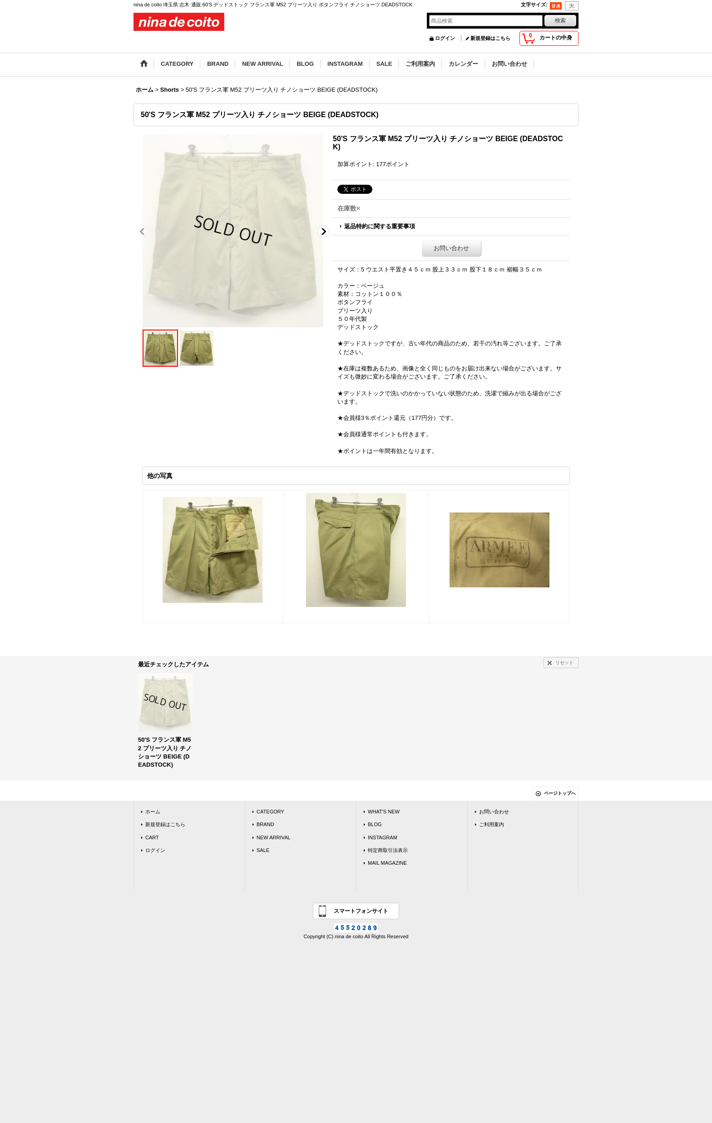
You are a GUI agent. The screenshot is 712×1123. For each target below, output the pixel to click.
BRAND (265, 824)
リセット (564, 662)
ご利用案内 (491, 824)
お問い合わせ (451, 248)
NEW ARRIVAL (274, 837)
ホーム (152, 811)
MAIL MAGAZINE (387, 863)
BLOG (375, 824)
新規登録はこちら (490, 38)
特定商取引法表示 (388, 850)
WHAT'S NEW (384, 811)
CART (152, 837)
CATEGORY (270, 811)
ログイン (445, 38)
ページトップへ (560, 793)
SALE (263, 850)
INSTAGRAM (382, 837)
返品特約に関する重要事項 (379, 226)
